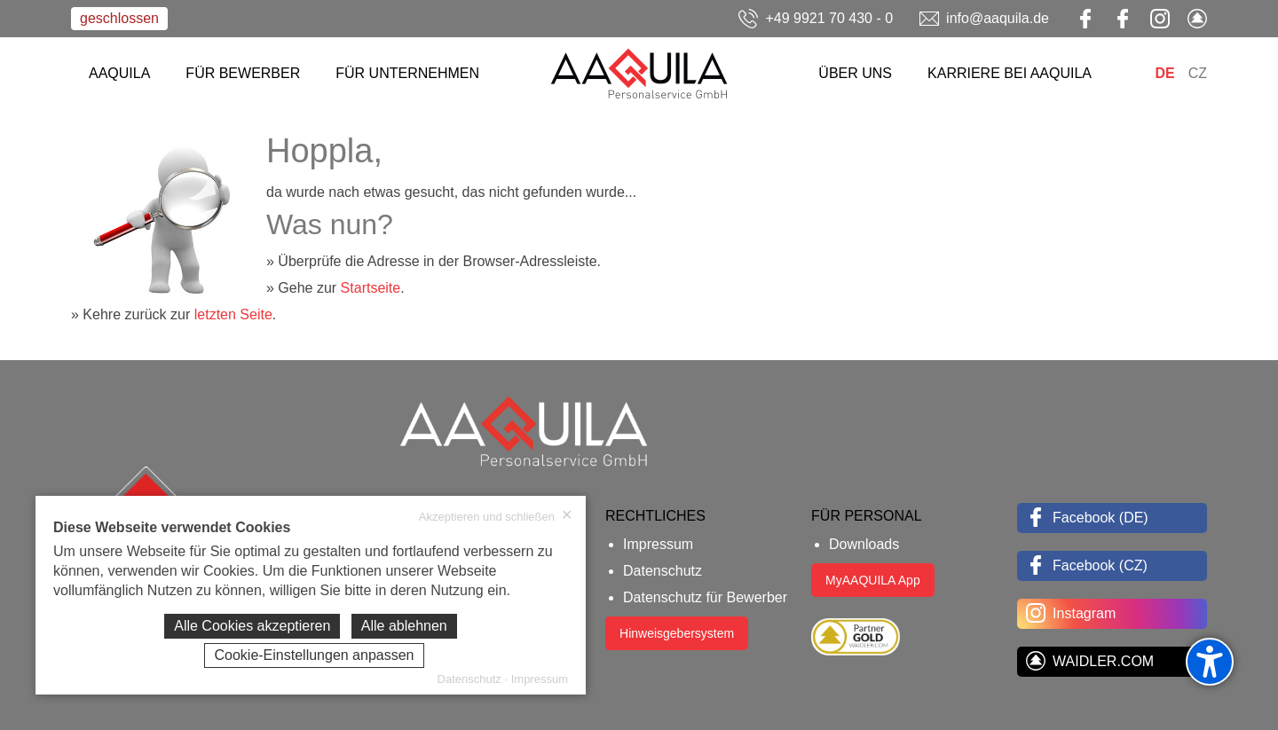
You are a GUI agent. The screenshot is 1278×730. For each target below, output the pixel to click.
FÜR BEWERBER (242, 73)
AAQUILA (119, 73)
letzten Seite (233, 314)
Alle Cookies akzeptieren (252, 625)
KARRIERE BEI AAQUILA (1009, 73)
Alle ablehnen (404, 625)
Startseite (371, 287)
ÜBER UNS (855, 73)
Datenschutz (662, 570)
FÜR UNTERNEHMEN (407, 73)
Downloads (864, 544)
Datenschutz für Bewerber (705, 597)
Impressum (658, 544)
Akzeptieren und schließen (495, 516)
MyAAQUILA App (872, 580)
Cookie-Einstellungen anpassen (314, 655)
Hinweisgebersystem (676, 633)
